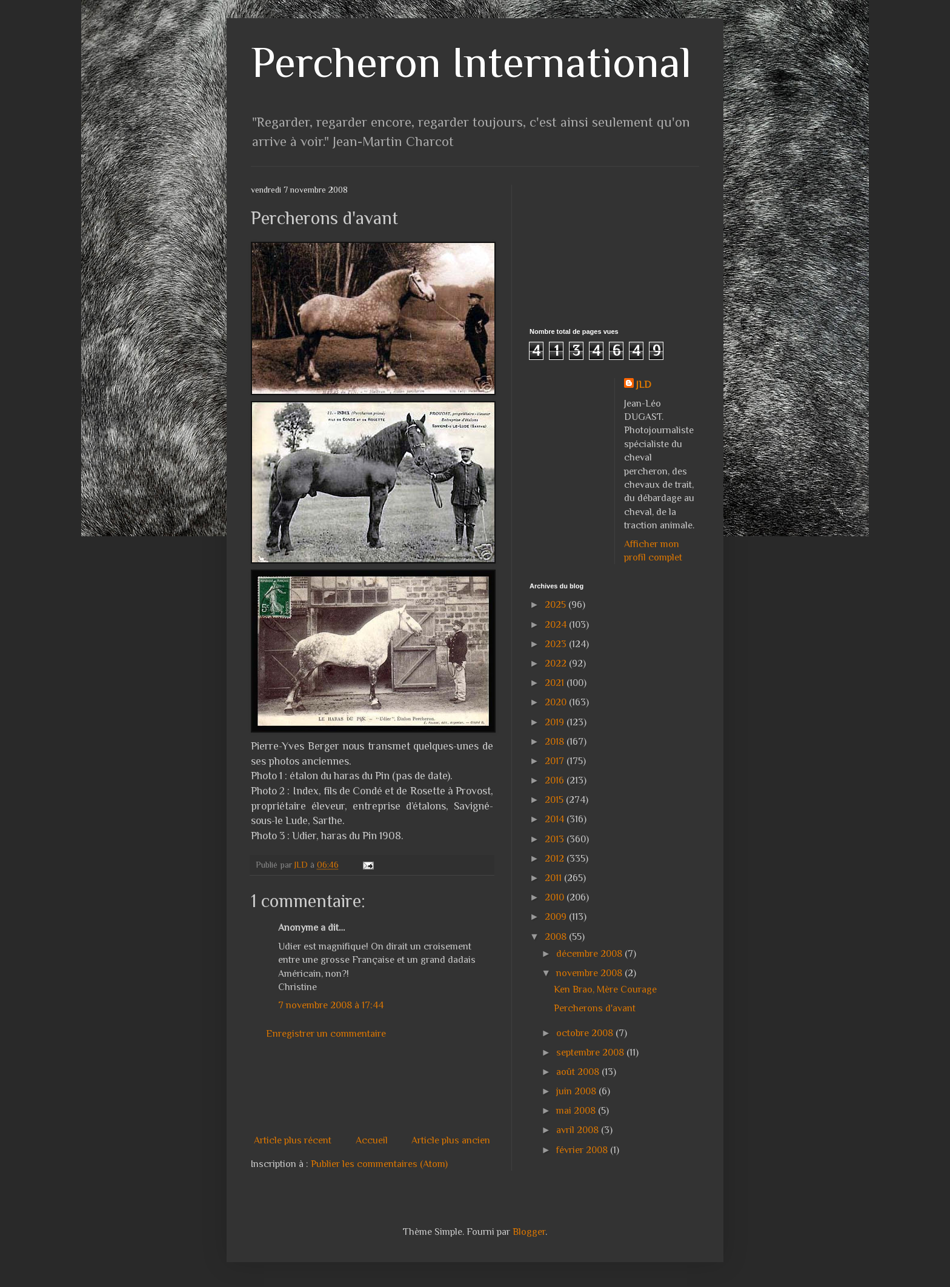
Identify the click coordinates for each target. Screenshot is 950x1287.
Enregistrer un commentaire (326, 1033)
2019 (555, 722)
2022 (557, 663)
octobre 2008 (586, 1033)
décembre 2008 (590, 953)
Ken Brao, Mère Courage (605, 989)
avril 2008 (578, 1130)
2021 (555, 682)
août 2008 (579, 1071)
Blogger (529, 1231)
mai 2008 (577, 1110)
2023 (557, 644)
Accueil (372, 1140)
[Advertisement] (471, 1087)
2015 (555, 799)
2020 (557, 702)
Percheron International (471, 62)
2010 (555, 897)
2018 (555, 741)
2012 (555, 858)
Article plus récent (292, 1140)
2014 (555, 819)
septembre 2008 (591, 1052)
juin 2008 (577, 1091)
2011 (554, 878)
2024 (557, 624)
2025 (556, 604)
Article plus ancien (450, 1140)
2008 (557, 936)
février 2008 (583, 1150)
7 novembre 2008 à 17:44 (331, 1005)
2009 (557, 916)
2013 (555, 839)
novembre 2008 (590, 973)
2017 (555, 761)
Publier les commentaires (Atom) (379, 1164)
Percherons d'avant (595, 1008)
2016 (555, 780)
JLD (643, 384)
